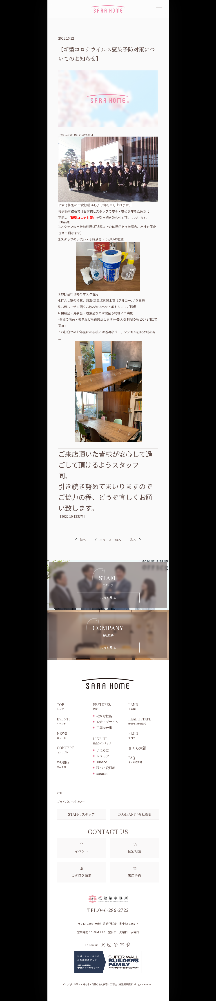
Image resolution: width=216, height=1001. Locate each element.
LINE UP (108, 741)
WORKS (73, 764)
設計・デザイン (107, 722)
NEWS (73, 735)
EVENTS (73, 721)
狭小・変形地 (105, 767)
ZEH (59, 793)
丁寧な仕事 (104, 727)
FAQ (143, 760)
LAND (143, 706)
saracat (102, 773)
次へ (133, 540)
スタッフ (81, 814)
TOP (73, 706)
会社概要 (134, 814)
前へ (83, 540)
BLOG (143, 735)
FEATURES (108, 706)
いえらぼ (102, 750)
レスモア (102, 756)
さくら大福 (137, 748)
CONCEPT (73, 750)
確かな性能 (104, 716)
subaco (101, 762)
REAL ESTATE (143, 721)
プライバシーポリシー (71, 801)
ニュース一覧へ (108, 540)
